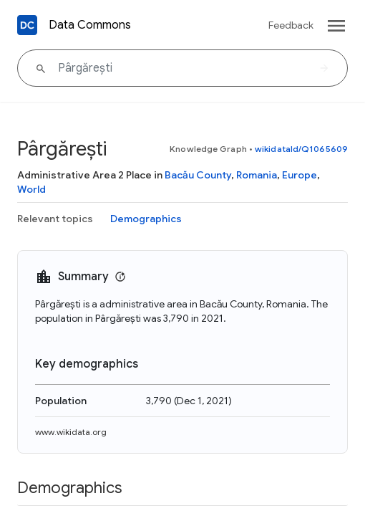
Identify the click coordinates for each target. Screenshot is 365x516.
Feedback (290, 25)
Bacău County (198, 174)
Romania (256, 174)
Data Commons (90, 25)
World (31, 189)
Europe (299, 174)
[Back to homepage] (27, 25)
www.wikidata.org (71, 431)
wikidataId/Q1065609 (301, 148)
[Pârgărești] (182, 68)
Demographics (146, 218)
